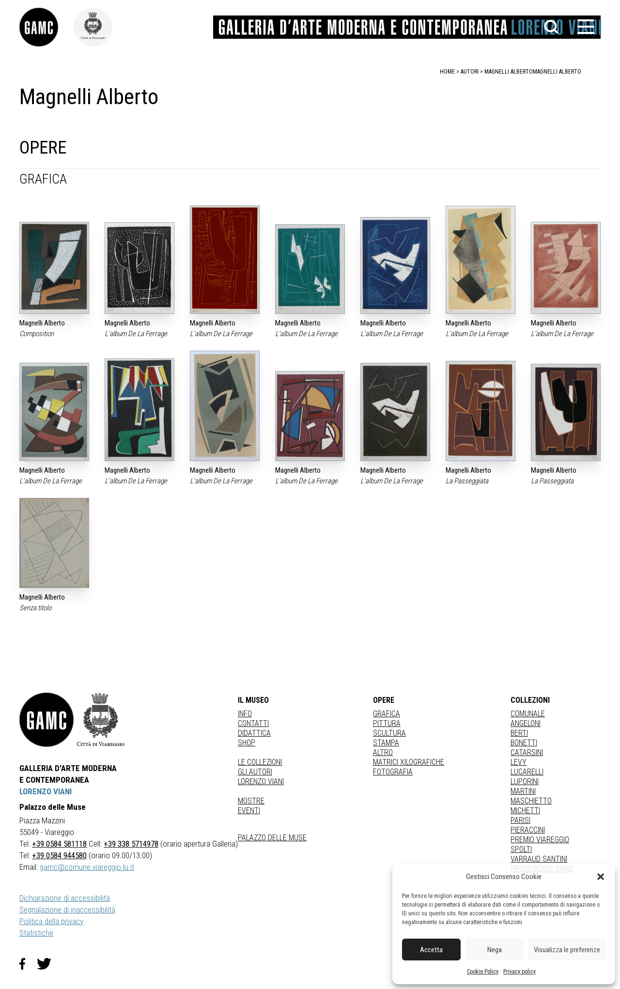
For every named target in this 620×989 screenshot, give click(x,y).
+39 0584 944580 (59, 855)
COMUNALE (528, 713)
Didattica (254, 733)
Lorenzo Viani (261, 781)
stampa (386, 742)
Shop (246, 742)
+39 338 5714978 (131, 844)
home (447, 71)
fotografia (393, 771)
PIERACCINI (528, 829)
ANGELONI (526, 723)
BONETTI (524, 742)
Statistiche (36, 933)
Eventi (249, 810)
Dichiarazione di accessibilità (64, 898)
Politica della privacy (51, 921)
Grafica (386, 713)
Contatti (253, 723)
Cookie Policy (482, 971)
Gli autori (255, 771)
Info (245, 713)
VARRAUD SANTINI (539, 859)
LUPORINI (525, 781)
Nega (494, 949)
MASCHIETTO (531, 800)
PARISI (520, 820)
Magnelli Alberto (557, 71)
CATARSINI (527, 752)
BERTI (519, 733)
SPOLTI (521, 849)
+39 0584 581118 (59, 844)
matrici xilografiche (408, 762)
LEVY (519, 762)
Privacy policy (519, 971)
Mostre (251, 800)
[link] (46, 27)
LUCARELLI (527, 771)
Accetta (431, 949)
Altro (383, 752)
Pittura (387, 723)
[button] (600, 876)
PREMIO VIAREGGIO (540, 839)
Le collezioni (260, 762)
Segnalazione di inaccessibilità (67, 909)
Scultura (389, 733)
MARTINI (523, 791)
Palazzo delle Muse (272, 837)
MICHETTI (525, 810)
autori (470, 71)
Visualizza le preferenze (567, 949)
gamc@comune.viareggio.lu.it (87, 867)
